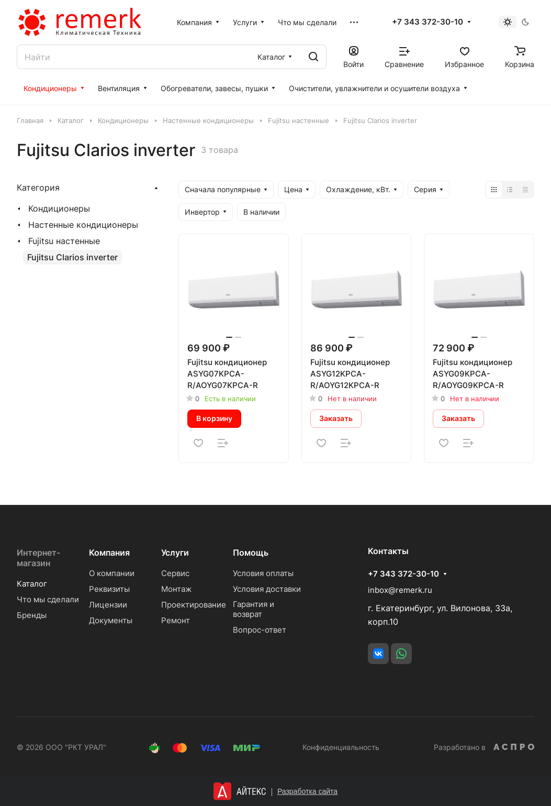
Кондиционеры (59, 208)
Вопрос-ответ (259, 630)
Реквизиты (109, 589)
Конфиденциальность (340, 747)
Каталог (32, 584)
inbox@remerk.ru (400, 590)
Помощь (250, 552)
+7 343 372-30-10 (427, 22)
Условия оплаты (263, 573)
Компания (109, 552)
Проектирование (193, 605)
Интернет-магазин (38, 557)
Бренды (32, 615)
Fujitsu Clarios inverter (72, 257)
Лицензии (108, 605)
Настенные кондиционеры (83, 224)
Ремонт (175, 620)
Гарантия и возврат (253, 609)
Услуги (175, 552)
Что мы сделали (48, 599)
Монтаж (176, 589)
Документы (110, 620)
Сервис (175, 573)
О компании (111, 573)
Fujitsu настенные (64, 241)
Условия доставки (267, 589)
